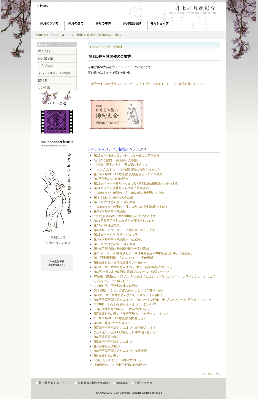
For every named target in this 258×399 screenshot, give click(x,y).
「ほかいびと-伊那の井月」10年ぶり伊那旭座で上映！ (131, 206)
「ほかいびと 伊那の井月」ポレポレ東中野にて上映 (129, 192)
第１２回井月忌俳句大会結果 (113, 197)
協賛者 (42, 80)
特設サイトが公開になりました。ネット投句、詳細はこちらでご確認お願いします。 (148, 83)
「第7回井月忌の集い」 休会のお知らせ (122, 309)
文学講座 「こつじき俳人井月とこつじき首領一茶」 (129, 290)
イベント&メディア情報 (54, 73)
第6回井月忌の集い (107, 336)
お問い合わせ (143, 383)
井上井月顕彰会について (55, 383)
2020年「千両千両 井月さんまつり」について (125, 304)
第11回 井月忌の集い (108, 225)
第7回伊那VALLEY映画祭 (111, 178)
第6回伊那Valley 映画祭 (110, 211)
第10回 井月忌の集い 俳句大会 (114, 244)
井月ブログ (45, 65)
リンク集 (44, 87)
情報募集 (122, 383)
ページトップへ (212, 374)
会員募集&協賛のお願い (94, 383)
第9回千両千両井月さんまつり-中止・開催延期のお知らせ (133, 267)
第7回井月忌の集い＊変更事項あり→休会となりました (131, 313)
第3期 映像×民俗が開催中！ (114, 323)
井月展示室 (45, 58)
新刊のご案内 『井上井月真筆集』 (117, 160)
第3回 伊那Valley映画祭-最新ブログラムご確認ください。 (133, 271)
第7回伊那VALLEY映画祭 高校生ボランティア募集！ (129, 174)
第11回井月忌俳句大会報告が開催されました (124, 220)
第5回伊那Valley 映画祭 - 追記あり (118, 239)
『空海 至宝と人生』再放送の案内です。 (122, 164)
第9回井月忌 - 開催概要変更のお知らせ (120, 262)
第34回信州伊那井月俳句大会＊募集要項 (121, 188)
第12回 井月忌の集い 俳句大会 (114, 202)
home (42, 35)
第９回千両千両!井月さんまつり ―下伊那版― (128, 257)
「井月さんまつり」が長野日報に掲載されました (127, 169)
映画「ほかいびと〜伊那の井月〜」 (118, 360)
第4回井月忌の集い (107, 355)
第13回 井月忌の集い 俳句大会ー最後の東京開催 (127, 155)
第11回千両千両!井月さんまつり (116, 234)
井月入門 (44, 51)
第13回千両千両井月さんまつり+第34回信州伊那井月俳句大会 (136, 183)
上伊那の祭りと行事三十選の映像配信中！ (122, 364)
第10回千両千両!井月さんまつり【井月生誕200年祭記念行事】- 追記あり (143, 253)
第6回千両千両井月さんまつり (114, 341)
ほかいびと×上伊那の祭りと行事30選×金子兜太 (126, 332)
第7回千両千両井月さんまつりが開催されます (125, 327)
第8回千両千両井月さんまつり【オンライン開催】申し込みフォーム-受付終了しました (153, 299)
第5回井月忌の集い (107, 346)
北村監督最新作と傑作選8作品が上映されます (125, 216)
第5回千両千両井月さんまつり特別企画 (120, 350)
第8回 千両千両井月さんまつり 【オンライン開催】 (129, 295)
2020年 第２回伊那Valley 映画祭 (116, 285)
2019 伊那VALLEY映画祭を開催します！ (121, 318)
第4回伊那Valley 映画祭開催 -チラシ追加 (121, 248)
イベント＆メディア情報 (66, 35)
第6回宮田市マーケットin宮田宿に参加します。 (126, 230)
